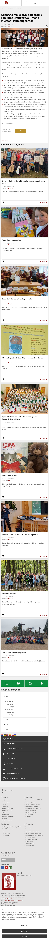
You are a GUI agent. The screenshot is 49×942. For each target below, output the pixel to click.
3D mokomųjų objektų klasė (32, 804)
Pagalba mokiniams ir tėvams (33, 808)
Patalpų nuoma (29, 814)
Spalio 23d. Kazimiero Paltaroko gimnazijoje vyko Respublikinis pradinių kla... (20, 418)
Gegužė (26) (10, 704)
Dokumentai (9, 744)
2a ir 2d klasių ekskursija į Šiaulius (14, 653)
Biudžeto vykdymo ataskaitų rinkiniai (11, 827)
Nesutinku (24, 931)
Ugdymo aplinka (6, 802)
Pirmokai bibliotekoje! (10, 476)
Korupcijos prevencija (31, 839)
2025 (7, 720)
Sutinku (24, 936)
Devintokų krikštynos (9, 594)
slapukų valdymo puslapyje (9, 919)
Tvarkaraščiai (7, 791)
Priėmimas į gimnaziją (8, 816)
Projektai (8, 739)
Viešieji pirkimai (6, 833)
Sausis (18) (10, 715)
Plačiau (42, 202)
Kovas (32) (10, 709)
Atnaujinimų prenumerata (14, 778)
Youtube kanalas (11, 773)
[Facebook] (2, 867)
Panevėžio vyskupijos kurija (24, 875)
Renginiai (18, 8)
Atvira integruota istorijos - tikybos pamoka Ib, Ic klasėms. (23, 358)
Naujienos (11, 8)
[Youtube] (6, 867)
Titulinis (3, 8)
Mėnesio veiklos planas (13, 749)
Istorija (4, 800)
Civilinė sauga (29, 841)
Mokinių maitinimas (30, 812)
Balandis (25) (10, 707)
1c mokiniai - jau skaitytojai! (12, 240)
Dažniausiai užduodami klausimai (34, 835)
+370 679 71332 (7, 898)
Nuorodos (28, 827)
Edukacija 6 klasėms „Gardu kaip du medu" (17, 299)
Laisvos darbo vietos (12, 768)
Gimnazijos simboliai (7, 808)
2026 (7, 696)
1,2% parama (9, 759)
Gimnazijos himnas (7, 810)
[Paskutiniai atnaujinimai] (26, 3)
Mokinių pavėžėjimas (30, 810)
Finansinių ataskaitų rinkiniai (9, 829)
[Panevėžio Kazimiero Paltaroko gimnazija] (6, 3)
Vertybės (4, 804)
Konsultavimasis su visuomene (33, 833)
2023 (7, 729)
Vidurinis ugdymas (30, 802)
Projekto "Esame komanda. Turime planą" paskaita (20, 535)
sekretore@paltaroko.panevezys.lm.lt (14, 900)
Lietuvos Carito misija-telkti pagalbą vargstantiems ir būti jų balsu (23, 182)
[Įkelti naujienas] (16, 3)
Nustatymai (24, 926)
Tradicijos (4, 812)
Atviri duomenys (29, 845)
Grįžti (6, 141)
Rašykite (4, 859)
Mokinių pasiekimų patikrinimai (33, 800)
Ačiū (19, 131)
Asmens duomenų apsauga (32, 831)
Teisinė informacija (30, 843)
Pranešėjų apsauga (30, 837)
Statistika (4, 818)
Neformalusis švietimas (31, 806)
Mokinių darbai (5, 814)
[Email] (10, 867)
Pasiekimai (8, 764)
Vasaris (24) (10, 712)
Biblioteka (8, 754)
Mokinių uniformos (7, 821)
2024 (7, 724)
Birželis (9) (10, 701)
